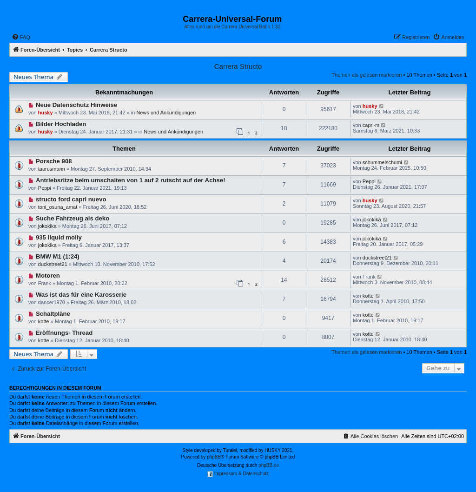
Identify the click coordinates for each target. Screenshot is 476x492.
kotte (368, 296)
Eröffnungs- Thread (64, 332)
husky (45, 112)
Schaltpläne (53, 313)
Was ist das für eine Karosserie (81, 294)
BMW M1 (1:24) (57, 256)
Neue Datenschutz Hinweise (76, 104)
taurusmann (51, 169)
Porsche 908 (54, 161)
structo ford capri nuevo (71, 199)
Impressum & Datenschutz (238, 474)
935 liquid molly (59, 237)
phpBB (214, 456)
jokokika (47, 226)
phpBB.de (268, 465)
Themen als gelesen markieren (366, 75)
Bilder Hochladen (61, 123)
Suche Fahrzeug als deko (72, 218)
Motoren (48, 275)
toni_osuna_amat (57, 207)
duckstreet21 (52, 264)
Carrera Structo (238, 66)
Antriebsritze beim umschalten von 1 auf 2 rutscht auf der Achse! (130, 180)
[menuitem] (21, 37)
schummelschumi (382, 162)
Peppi (44, 188)
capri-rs (371, 125)
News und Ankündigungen (166, 112)
